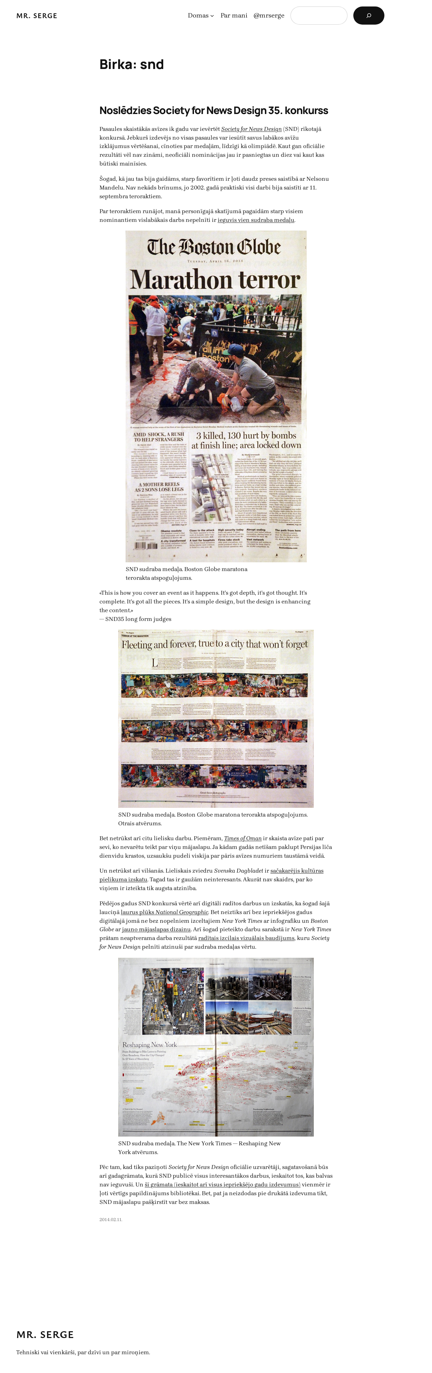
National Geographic (181, 912)
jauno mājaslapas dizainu (156, 929)
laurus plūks (138, 912)
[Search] (368, 15)
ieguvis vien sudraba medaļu (256, 219)
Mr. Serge (37, 15)
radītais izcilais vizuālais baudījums (246, 937)
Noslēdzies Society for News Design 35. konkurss (213, 110)
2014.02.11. (110, 1219)
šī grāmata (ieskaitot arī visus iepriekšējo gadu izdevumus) (223, 1184)
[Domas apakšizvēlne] (212, 15)
